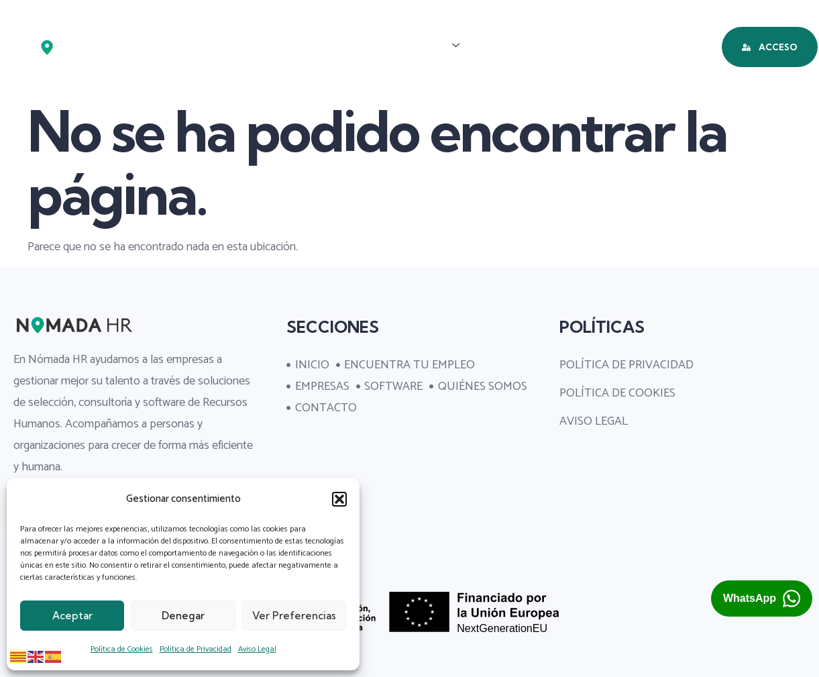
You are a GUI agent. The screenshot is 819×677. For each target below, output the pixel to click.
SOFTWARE (517, 45)
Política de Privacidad (195, 649)
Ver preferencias (294, 615)
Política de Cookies (122, 649)
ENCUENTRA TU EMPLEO (293, 45)
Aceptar (72, 615)
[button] (339, 499)
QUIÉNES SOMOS (622, 45)
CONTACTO (416, 92)
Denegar (183, 615)
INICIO (182, 45)
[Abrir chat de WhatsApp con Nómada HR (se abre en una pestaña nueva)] (761, 598)
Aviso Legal (257, 649)
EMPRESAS (423, 45)
